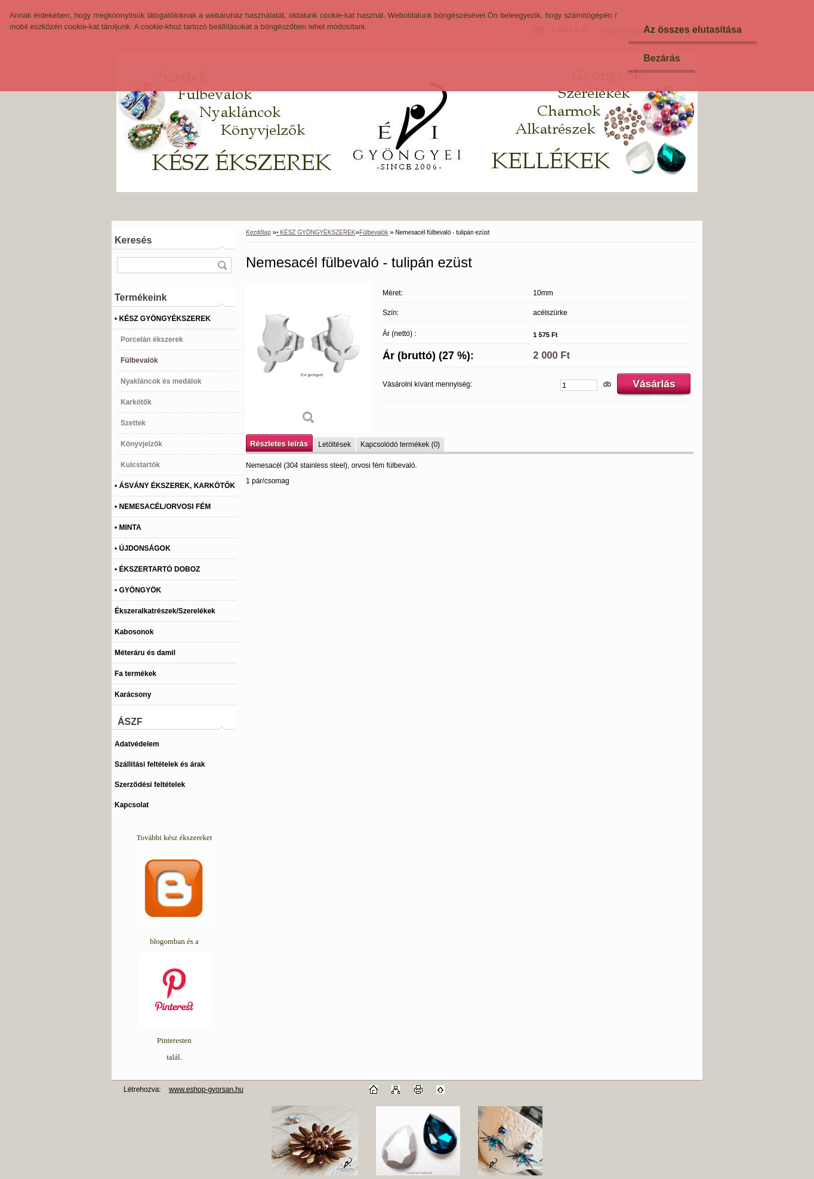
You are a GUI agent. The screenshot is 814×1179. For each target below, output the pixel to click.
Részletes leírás (279, 443)
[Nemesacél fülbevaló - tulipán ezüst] (308, 358)
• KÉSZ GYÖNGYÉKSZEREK (315, 232)
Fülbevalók (373, 232)
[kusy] (578, 385)
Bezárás (661, 58)
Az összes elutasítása (692, 29)
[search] (222, 265)
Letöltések (334, 444)
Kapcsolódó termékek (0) (400, 444)
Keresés (133, 240)
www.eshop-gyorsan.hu (206, 1089)
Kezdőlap (258, 232)
